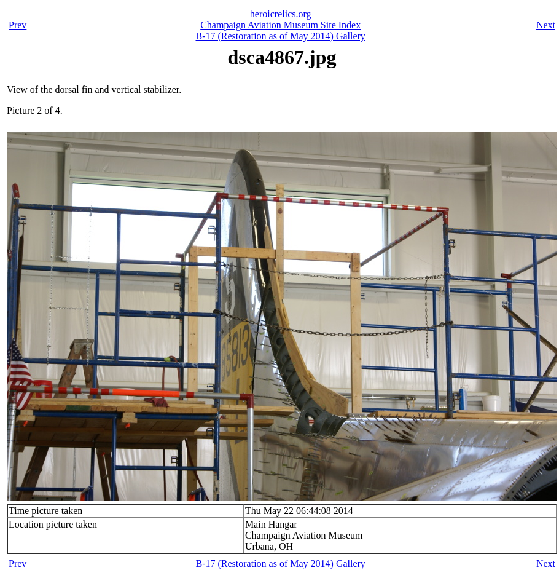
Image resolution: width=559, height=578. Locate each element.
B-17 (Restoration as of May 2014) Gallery (280, 36)
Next (545, 25)
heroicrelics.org (280, 14)
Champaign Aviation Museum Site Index (280, 25)
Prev (17, 25)
